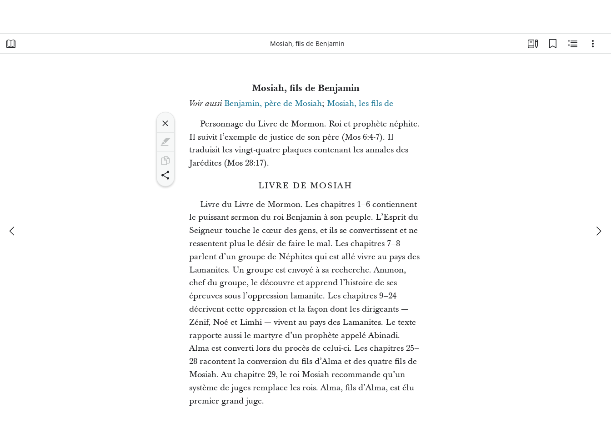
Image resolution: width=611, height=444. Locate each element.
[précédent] (13, 231)
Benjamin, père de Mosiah (273, 103)
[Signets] (553, 44)
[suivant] (598, 231)
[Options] (593, 44)
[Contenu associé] (573, 44)
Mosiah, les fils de (360, 103)
